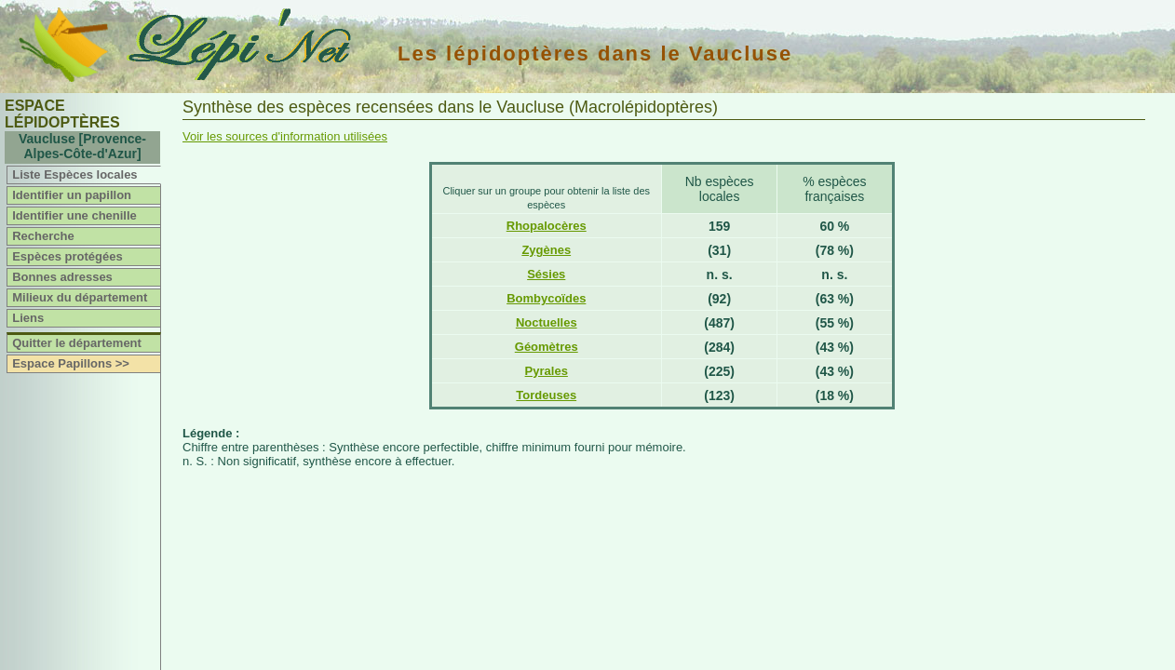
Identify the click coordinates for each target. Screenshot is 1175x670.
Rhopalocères (546, 226)
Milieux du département (79, 297)
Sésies (546, 274)
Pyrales (546, 371)
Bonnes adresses (62, 277)
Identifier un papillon (71, 195)
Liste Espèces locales (74, 174)
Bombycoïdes (546, 298)
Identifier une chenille (74, 215)
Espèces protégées (67, 256)
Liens (28, 318)
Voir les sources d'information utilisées (284, 136)
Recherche (43, 236)
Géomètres (546, 347)
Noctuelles (546, 322)
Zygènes (546, 250)
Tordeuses (546, 395)
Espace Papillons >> (70, 363)
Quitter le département (77, 343)
